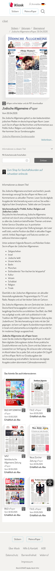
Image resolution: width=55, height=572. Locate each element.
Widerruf (44, 555)
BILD (9, 508)
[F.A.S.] (40, 491)
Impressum (27, 561)
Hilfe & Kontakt (30, 548)
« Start (5, 20)
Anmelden (35, 4)
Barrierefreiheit (28, 555)
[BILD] (14, 491)
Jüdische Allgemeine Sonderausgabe (18, 136)
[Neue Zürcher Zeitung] (40, 439)
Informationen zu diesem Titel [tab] (14, 149)
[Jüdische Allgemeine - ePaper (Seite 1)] (27, 66)
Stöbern (15, 11)
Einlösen (43, 160)
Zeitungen (25, 28)
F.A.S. (35, 509)
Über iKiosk (14, 548)
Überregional (39, 28)
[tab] (27, 155)
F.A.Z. (35, 410)
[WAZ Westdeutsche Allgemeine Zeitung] (14, 438)
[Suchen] (42, 11)
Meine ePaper (30, 11)
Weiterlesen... (47, 139)
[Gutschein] (13, 160)
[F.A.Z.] (40, 392)
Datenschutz (12, 555)
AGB (43, 548)
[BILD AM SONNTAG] (14, 392)
